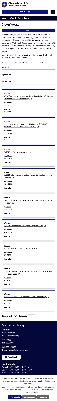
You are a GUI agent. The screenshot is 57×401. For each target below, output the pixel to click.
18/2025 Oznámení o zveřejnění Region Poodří (25, 226)
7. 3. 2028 (7, 112)
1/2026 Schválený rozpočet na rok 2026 (22, 248)
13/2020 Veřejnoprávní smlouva (18, 152)
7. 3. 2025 (7, 105)
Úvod (4, 18)
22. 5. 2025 (8, 209)
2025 (33, 62)
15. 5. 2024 (8, 133)
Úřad (12, 18)
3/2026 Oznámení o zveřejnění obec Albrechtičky (26, 297)
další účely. (28, 384)
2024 (24, 62)
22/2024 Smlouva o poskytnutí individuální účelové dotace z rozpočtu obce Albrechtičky (25, 125)
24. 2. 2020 (8, 158)
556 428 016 (11, 347)
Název (5, 67)
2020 (16, 62)
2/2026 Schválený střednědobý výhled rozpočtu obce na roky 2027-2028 (28, 272)
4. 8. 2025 (8, 232)
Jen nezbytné (29, 397)
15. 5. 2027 (8, 140)
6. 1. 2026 (7, 255)
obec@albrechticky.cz (18, 350)
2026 (42, 62)
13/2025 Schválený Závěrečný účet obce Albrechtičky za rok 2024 (28, 201)
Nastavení (43, 397)
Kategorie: (6, 62)
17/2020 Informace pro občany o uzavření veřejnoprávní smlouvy (28, 176)
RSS (40, 30)
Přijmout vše (15, 397)
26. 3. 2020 (8, 184)
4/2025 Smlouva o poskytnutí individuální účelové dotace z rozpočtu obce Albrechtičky (28, 97)
